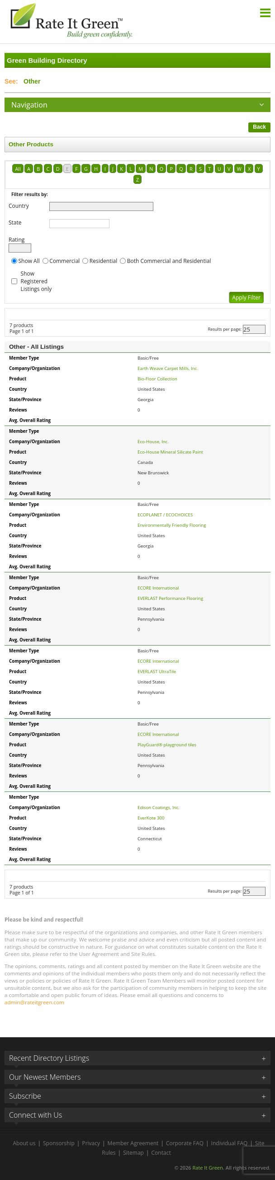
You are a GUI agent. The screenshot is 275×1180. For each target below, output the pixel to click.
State (15, 222)
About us (24, 1143)
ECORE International (158, 588)
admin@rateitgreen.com (34, 1002)
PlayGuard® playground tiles (167, 745)
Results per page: (225, 329)
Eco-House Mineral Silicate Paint (170, 452)
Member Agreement (133, 1143)
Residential (103, 261)
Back (259, 127)
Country (19, 206)
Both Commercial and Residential (169, 261)
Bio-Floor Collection (157, 379)
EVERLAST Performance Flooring (170, 598)
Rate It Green (207, 1167)
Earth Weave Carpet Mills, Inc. (168, 368)
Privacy (91, 1143)
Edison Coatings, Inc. (159, 807)
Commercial (64, 261)
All (17, 168)
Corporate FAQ (185, 1143)
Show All (29, 261)
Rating (16, 239)
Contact (161, 1153)
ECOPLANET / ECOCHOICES (165, 515)
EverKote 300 (151, 818)
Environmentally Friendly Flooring (172, 525)
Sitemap (133, 1153)
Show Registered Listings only (36, 281)
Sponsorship (59, 1143)
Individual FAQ (229, 1143)
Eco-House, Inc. (153, 442)
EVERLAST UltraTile (157, 671)
